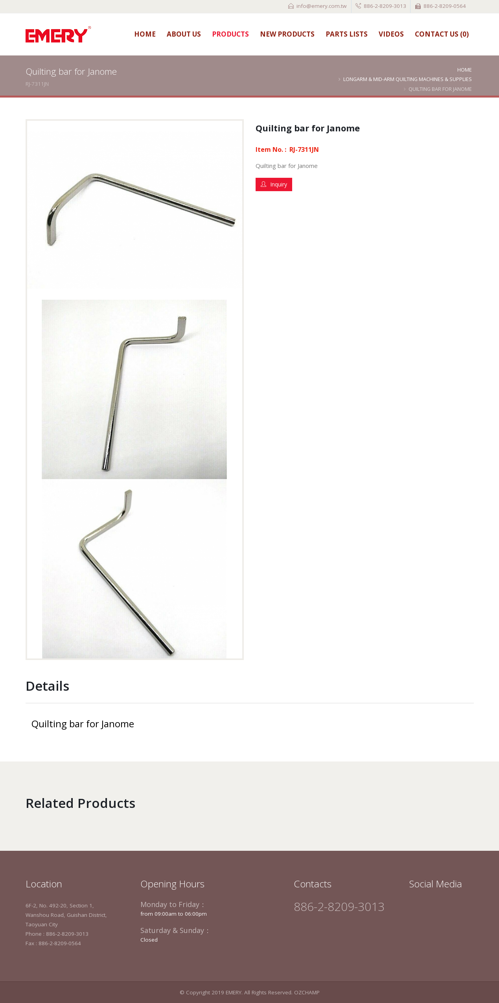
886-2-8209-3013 (385, 5)
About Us (184, 34)
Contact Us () (442, 34)
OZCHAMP (307, 992)
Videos (391, 34)
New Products (287, 34)
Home (145, 34)
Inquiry (274, 184)
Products (230, 34)
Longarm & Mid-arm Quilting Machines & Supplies (407, 79)
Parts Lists (347, 34)
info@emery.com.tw (321, 5)
